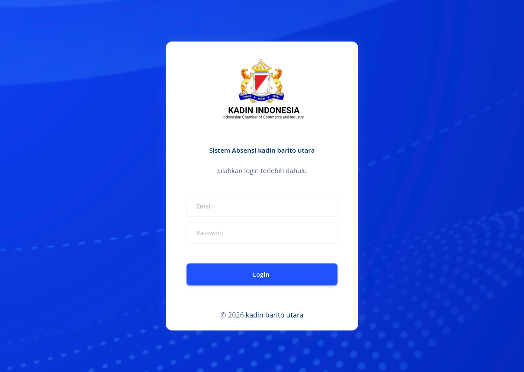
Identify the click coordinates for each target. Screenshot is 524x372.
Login (261, 274)
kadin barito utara (275, 315)
